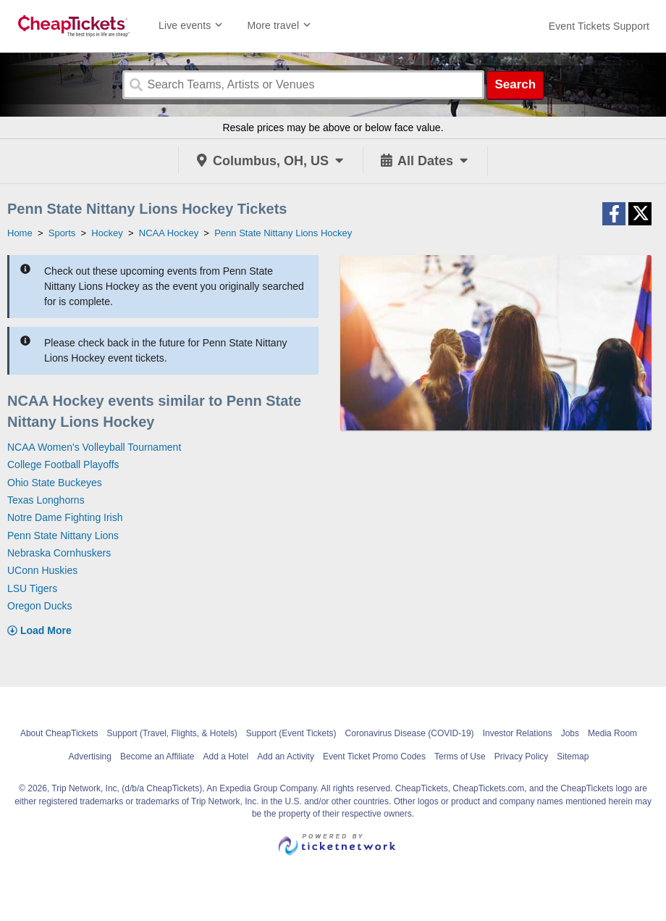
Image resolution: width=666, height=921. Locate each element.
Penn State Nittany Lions (63, 535)
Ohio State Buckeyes (54, 482)
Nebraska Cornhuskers (59, 553)
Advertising (90, 756)
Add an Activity (285, 756)
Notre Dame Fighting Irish (65, 517)
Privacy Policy (521, 756)
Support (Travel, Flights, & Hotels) (172, 733)
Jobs (570, 733)
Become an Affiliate (157, 756)
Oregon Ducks (39, 606)
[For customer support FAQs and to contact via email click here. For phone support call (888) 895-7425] (599, 26)
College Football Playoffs (63, 464)
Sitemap (573, 756)
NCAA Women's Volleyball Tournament (94, 447)
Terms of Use (460, 756)
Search (515, 84)
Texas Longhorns (46, 500)
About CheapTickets (59, 733)
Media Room (612, 733)
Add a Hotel (225, 756)
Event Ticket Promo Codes (374, 756)
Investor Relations (517, 733)
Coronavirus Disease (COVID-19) (409, 733)
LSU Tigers (32, 588)
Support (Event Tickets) (291, 733)
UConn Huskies (42, 570)
